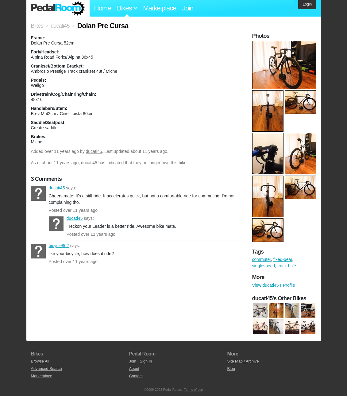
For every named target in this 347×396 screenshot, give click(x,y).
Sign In (146, 361)
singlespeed (263, 265)
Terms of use (193, 389)
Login (307, 4)
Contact (135, 376)
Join (187, 8)
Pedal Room (58, 8)
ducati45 (94, 151)
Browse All (40, 361)
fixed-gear (282, 259)
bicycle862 (38, 251)
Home (102, 8)
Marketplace (159, 8)
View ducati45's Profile (273, 285)
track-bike (286, 265)
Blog (231, 368)
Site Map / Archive (243, 361)
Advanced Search (46, 368)
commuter (261, 259)
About (134, 368)
